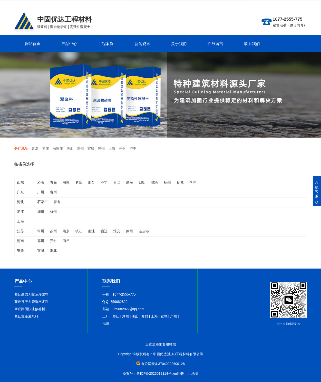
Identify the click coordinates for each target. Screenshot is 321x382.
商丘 (66, 241)
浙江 (20, 212)
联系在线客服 (296, 4)
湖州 (80, 148)
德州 (167, 182)
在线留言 (215, 44)
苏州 (101, 148)
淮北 (53, 250)
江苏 (20, 231)
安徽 (20, 250)
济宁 (132, 148)
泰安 (116, 182)
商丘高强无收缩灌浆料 (31, 294)
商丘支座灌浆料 (26, 316)
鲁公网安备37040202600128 (163, 364)
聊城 (180, 182)
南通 (91, 231)
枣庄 (45, 148)
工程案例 (106, 44)
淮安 (116, 231)
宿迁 (104, 231)
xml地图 (179, 373)
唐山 (70, 148)
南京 (66, 231)
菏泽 (192, 182)
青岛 (35, 148)
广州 (40, 192)
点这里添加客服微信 (160, 344)
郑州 (40, 241)
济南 (40, 182)
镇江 (78, 231)
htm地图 (191, 373)
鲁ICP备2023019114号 (153, 373)
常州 (40, 231)
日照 (142, 182)
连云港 (144, 231)
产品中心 (69, 44)
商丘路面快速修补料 (29, 309)
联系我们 (252, 44)
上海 (111, 148)
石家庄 (58, 148)
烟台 (91, 182)
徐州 (129, 231)
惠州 (53, 192)
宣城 (91, 148)
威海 (129, 182)
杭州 (53, 212)
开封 (122, 148)
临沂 (154, 182)
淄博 (66, 182)
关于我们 (179, 44)
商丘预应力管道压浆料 (31, 302)
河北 (20, 202)
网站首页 (32, 44)
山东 (20, 182)
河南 (20, 241)
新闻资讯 (142, 44)
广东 (20, 192)
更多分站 (278, 4)
